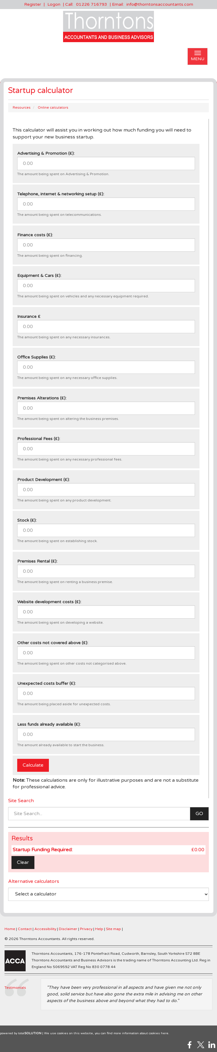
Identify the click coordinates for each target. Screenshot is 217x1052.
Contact (25, 929)
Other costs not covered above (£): (52, 642)
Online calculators (53, 108)
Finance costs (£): (35, 234)
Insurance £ (28, 316)
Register (32, 4)
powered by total (20, 1033)
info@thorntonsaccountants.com (159, 4)
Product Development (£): (43, 479)
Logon (53, 4)
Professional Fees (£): (38, 438)
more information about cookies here (140, 1033)
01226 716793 (91, 4)
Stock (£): (27, 520)
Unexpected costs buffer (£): (46, 683)
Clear (23, 862)
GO (199, 814)
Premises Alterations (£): (41, 398)
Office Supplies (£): (36, 357)
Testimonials (15, 987)
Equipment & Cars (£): (39, 275)
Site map (113, 929)
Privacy (86, 929)
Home (10, 929)
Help (99, 929)
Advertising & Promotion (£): (46, 153)
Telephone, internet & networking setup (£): (60, 194)
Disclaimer (68, 929)
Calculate (33, 765)
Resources (21, 108)
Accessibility (45, 929)
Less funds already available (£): (49, 724)
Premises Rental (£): (37, 561)
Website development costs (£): (49, 601)
